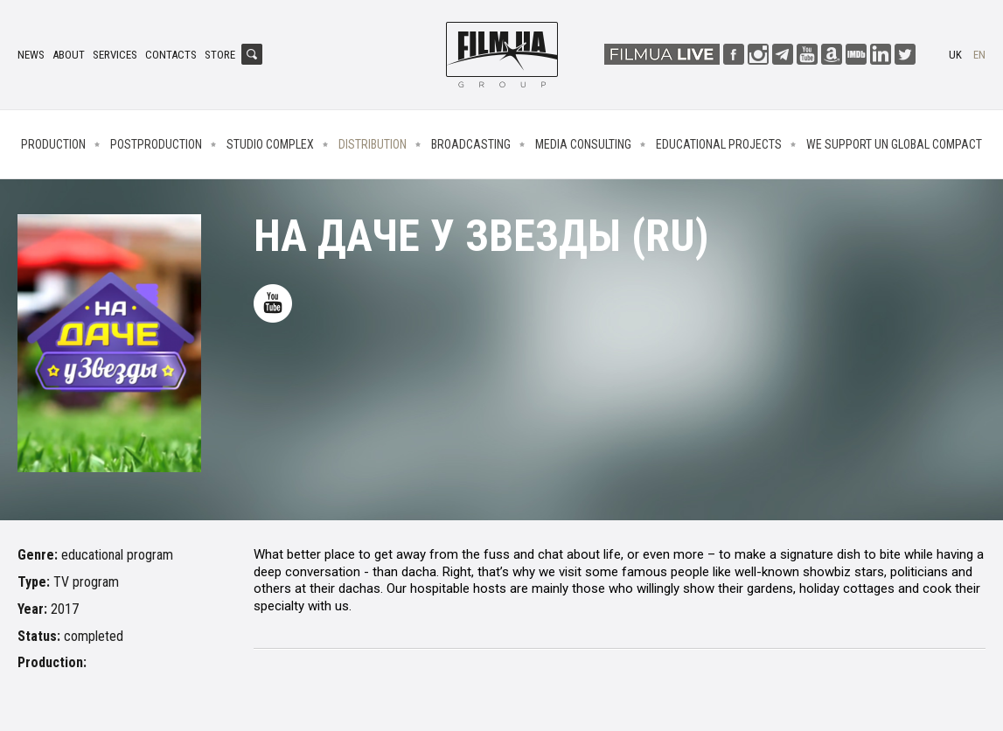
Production (53, 144)
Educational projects (719, 144)
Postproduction (156, 144)
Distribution (372, 144)
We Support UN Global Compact (894, 144)
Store (220, 54)
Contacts (171, 54)
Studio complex (270, 144)
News (31, 54)
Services (115, 54)
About (68, 54)
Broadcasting (471, 144)
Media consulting (583, 144)
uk (955, 54)
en (979, 54)
